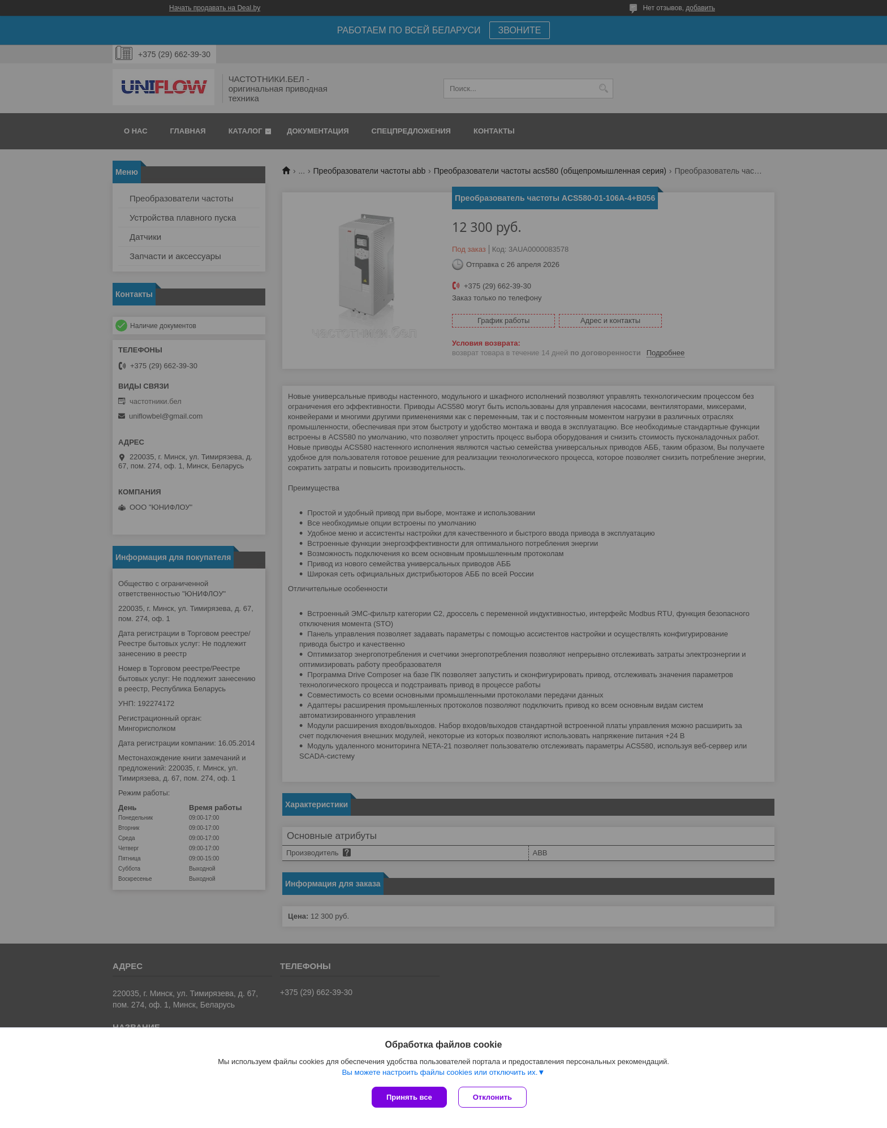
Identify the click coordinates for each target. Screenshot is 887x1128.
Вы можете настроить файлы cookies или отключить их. (439, 1072)
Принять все (409, 1097)
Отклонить (492, 1097)
